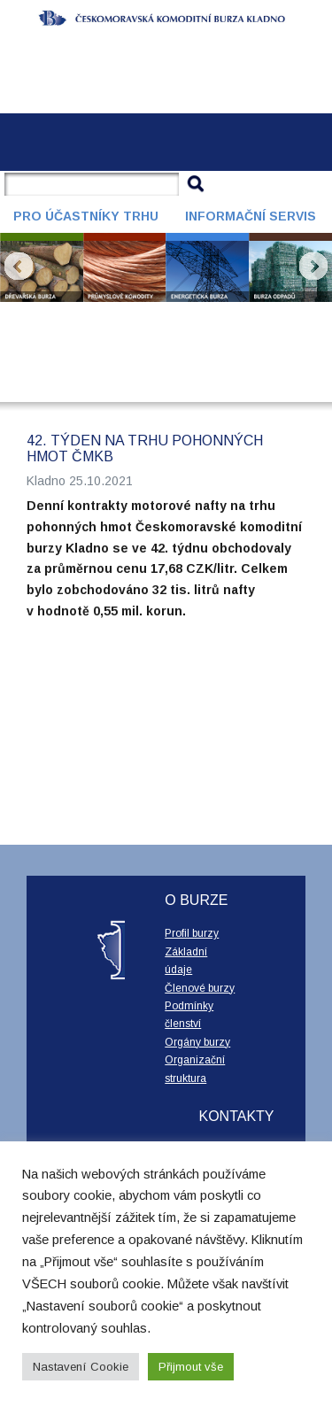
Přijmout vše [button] (190, 1366)
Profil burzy (192, 933)
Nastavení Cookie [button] (80, 1366)
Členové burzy (200, 988)
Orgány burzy (197, 1042)
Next (313, 266)
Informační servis (250, 216)
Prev (18, 266)
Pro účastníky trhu (85, 216)
